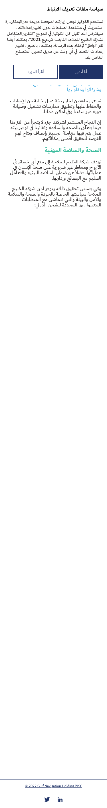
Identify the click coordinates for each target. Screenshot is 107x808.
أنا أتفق (81, 72)
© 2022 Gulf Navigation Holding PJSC (53, 786)
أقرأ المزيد (35, 72)
